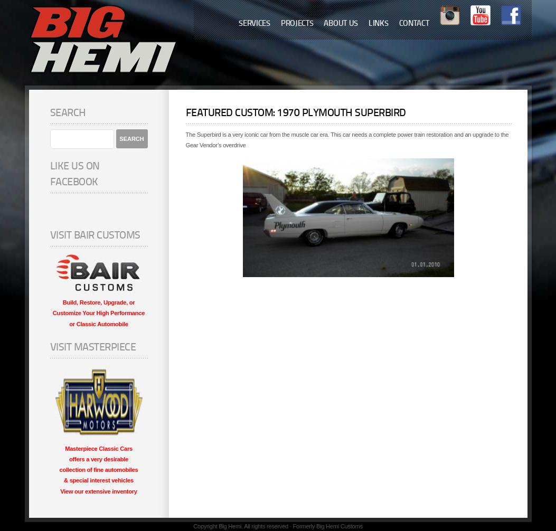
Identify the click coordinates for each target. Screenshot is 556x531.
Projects (297, 24)
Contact (414, 24)
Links (379, 24)
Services (254, 24)
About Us (341, 24)
